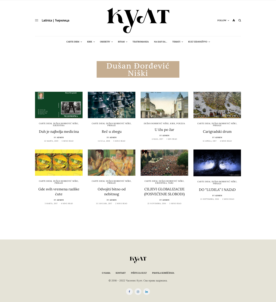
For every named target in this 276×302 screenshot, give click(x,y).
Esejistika (59, 125)
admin (60, 137)
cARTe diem (45, 123)
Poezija (180, 123)
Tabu (171, 183)
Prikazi (111, 125)
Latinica (47, 20)
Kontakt (121, 273)
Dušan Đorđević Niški (65, 123)
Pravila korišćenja (163, 273)
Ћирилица (62, 20)
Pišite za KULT (139, 273)
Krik (172, 123)
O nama (106, 273)
